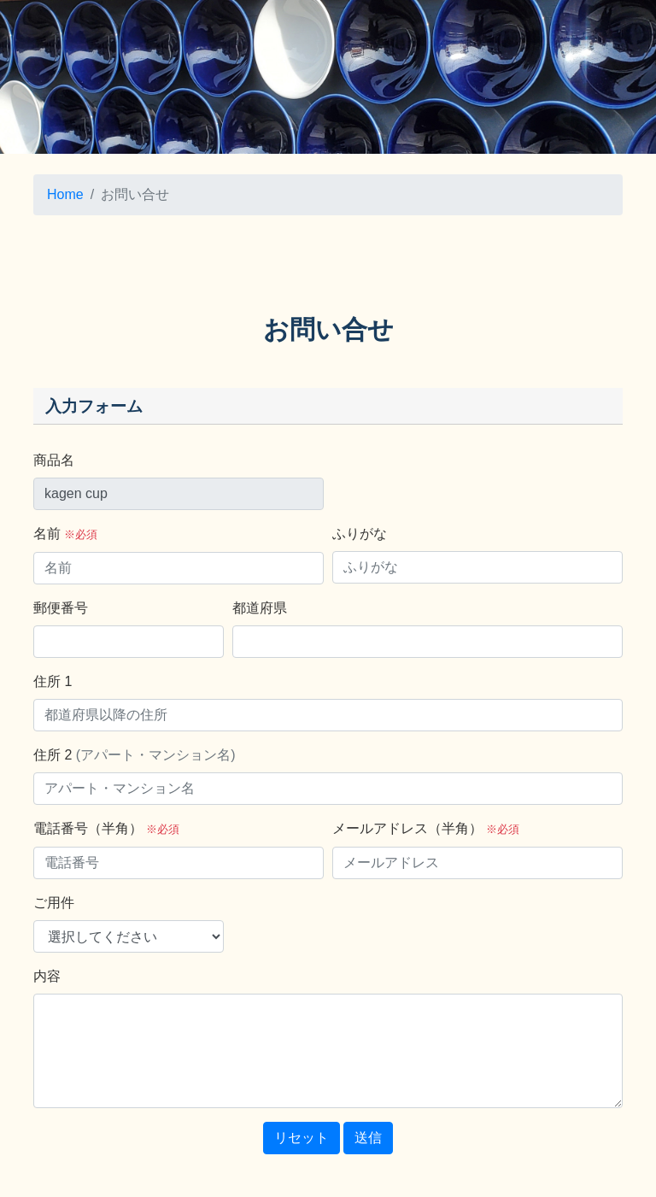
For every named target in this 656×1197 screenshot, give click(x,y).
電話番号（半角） (106, 828)
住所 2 (134, 755)
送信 (368, 1137)
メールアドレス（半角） (425, 828)
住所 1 (52, 681)
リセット (301, 1137)
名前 (65, 533)
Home (65, 194)
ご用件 (53, 902)
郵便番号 (60, 608)
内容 (47, 976)
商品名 (53, 460)
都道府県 (259, 608)
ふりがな (359, 533)
